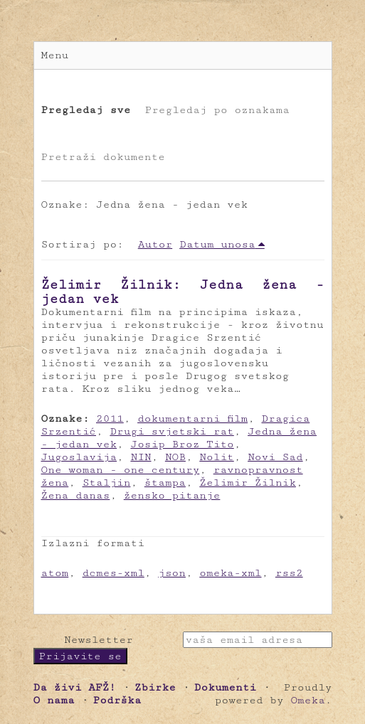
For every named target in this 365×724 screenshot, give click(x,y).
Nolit (216, 457)
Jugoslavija (79, 457)
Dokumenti (225, 687)
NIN (140, 457)
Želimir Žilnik (247, 483)
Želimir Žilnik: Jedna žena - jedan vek (182, 292)
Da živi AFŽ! (74, 687)
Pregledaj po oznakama (216, 110)
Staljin (107, 483)
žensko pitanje (172, 495)
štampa (165, 483)
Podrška (117, 700)
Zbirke (155, 687)
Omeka (307, 700)
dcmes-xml (113, 573)
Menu (55, 55)
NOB (175, 457)
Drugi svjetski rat (171, 431)
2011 (110, 418)
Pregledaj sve (86, 110)
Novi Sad (275, 457)
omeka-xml (230, 573)
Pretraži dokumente (103, 157)
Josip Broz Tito (181, 444)
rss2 (289, 573)
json (172, 573)
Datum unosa (217, 244)
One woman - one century (120, 470)
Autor (155, 244)
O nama (54, 700)
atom (55, 573)
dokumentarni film (192, 418)
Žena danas (75, 495)
